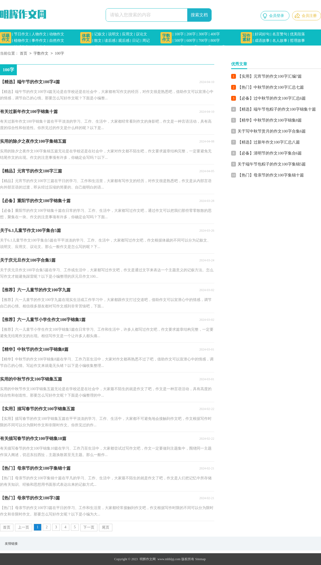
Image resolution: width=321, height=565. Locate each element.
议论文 (141, 34)
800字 (215, 41)
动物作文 (56, 34)
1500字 (220, 47)
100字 (179, 34)
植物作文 (21, 41)
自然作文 (56, 41)
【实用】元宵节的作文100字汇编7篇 (270, 76)
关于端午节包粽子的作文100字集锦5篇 (272, 164)
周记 (146, 41)
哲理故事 (297, 41)
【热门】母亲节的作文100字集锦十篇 (271, 175)
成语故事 (262, 41)
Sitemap (200, 559)
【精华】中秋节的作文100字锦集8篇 (270, 120)
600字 (191, 41)
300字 (203, 34)
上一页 (23, 527)
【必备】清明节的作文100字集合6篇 (270, 153)
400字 (215, 34)
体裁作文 (86, 37)
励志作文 (39, 47)
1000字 (192, 47)
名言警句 (279, 34)
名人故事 (279, 41)
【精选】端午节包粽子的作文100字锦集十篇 (277, 109)
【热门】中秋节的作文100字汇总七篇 (271, 87)
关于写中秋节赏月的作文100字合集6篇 (272, 131)
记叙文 (99, 34)
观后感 (123, 41)
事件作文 (39, 41)
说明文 (113, 34)
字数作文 (166, 37)
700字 (203, 41)
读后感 (110, 41)
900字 (179, 47)
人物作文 (39, 34)
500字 (179, 41)
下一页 (88, 527)
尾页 (105, 527)
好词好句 (262, 34)
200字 (191, 34)
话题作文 (6, 37)
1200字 (206, 47)
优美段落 (297, 34)
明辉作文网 (148, 559)
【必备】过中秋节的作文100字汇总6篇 (272, 98)
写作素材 (246, 37)
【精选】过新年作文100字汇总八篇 (269, 142)
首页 (23, 54)
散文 (98, 41)
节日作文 (21, 34)
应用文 (127, 34)
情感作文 (21, 47)
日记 (136, 41)
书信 (98, 47)
